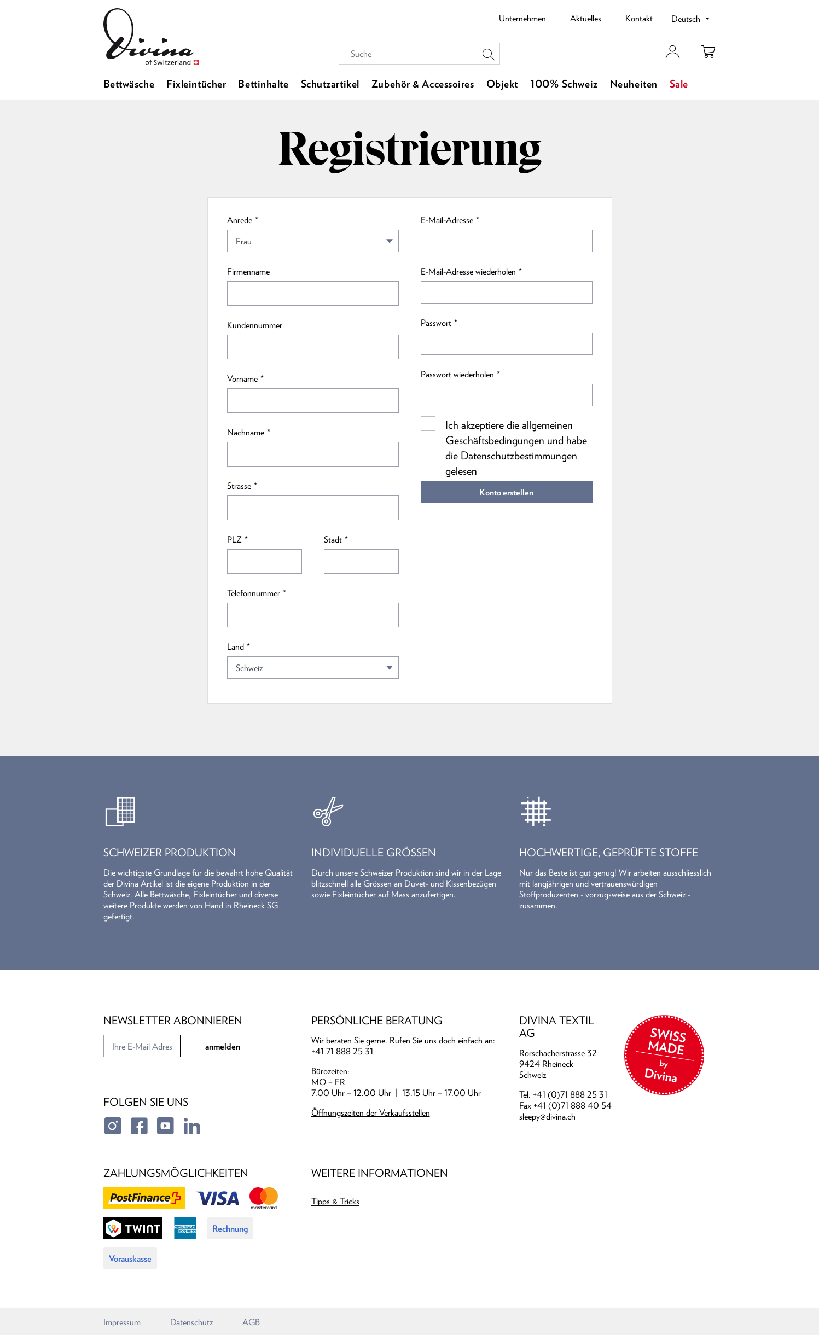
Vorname (242, 378)
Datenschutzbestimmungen (519, 455)
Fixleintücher (196, 84)
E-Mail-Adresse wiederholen (468, 271)
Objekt (502, 84)
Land (235, 646)
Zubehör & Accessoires (422, 84)
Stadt (333, 539)
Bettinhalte (263, 84)
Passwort (436, 322)
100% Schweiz (564, 84)
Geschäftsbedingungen (494, 440)
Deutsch (686, 18)
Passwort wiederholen (457, 374)
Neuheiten (634, 84)
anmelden (222, 1046)
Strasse (239, 485)
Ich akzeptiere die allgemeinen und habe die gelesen (516, 447)
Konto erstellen (506, 492)
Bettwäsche (129, 84)
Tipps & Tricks (335, 1201)
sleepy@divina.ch (547, 1116)
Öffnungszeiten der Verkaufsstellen (370, 1112)
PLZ (234, 539)
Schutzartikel (330, 84)
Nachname (245, 432)
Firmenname (248, 271)
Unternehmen (522, 18)
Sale (679, 84)
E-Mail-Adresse (447, 219)
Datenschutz (191, 1321)
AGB (251, 1321)
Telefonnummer (253, 592)
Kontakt (639, 18)
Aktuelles (585, 18)
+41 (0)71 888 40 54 (572, 1105)
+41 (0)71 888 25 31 (570, 1094)
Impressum (122, 1321)
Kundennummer (254, 324)
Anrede (239, 219)
